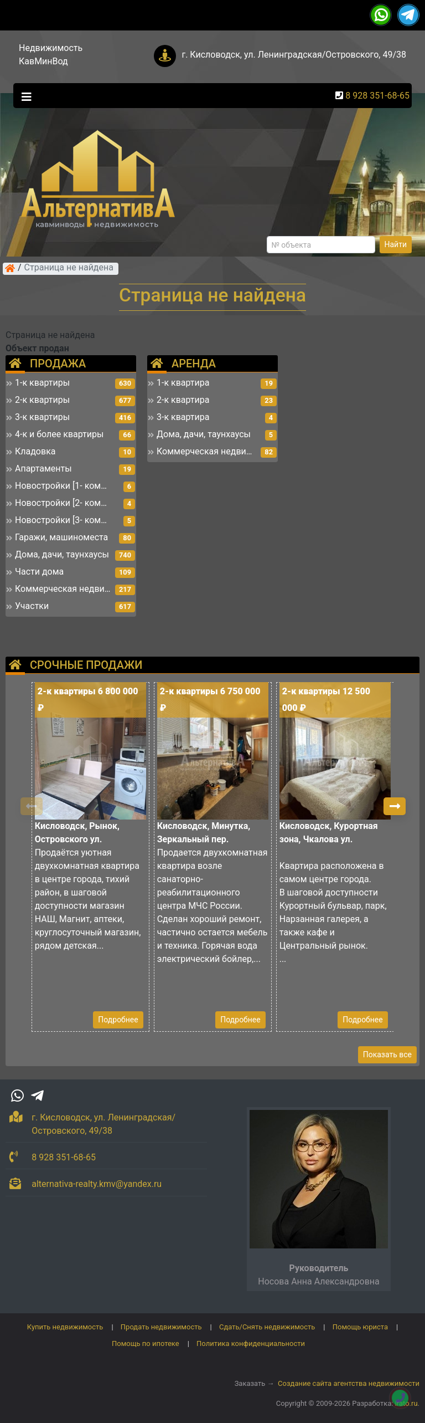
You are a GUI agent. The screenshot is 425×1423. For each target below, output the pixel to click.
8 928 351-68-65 (377, 95)
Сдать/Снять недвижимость (267, 1327)
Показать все (387, 1054)
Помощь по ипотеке (145, 1343)
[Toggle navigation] (23, 96)
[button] (394, 806)
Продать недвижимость (161, 1327)
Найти (396, 244)
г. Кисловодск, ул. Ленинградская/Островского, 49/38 (294, 54)
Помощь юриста (360, 1327)
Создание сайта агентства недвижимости (348, 1383)
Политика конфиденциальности (250, 1343)
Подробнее (118, 1019)
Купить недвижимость (65, 1327)
